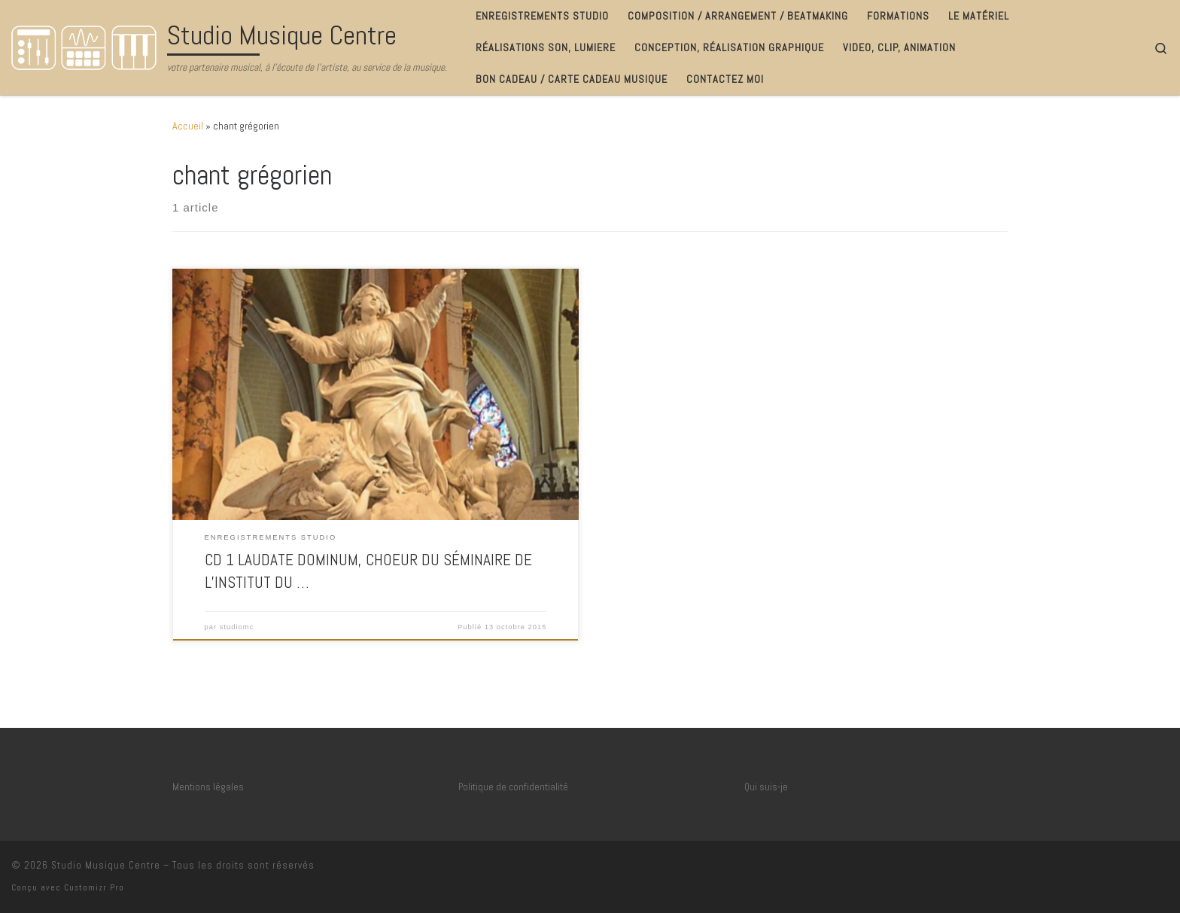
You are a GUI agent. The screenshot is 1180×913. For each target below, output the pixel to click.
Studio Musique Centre (105, 865)
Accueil (187, 125)
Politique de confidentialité (513, 787)
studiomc (237, 627)
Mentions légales (208, 787)
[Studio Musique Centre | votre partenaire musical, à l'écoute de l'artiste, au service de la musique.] (86, 45)
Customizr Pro (94, 887)
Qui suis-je (766, 787)
